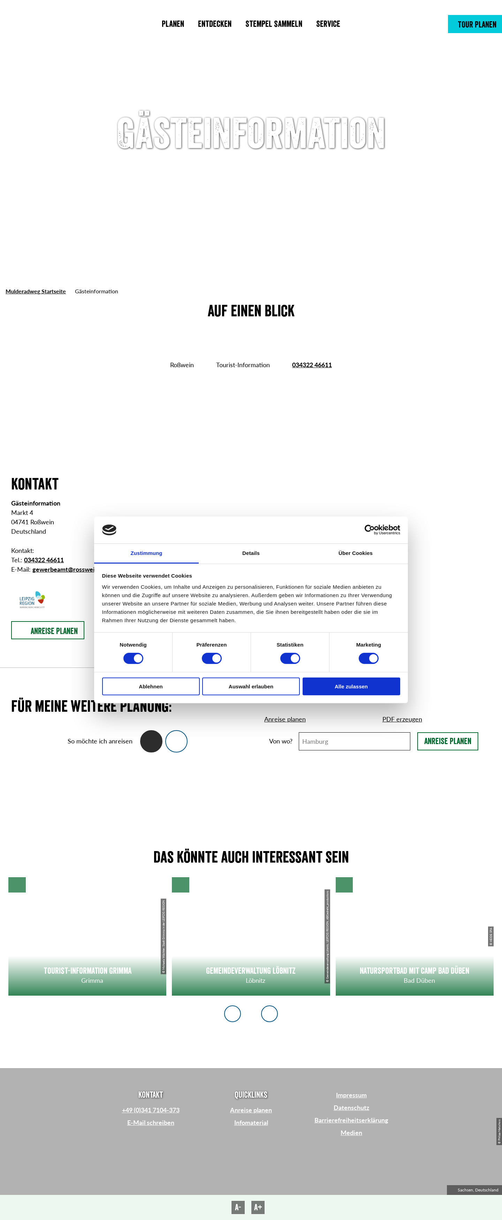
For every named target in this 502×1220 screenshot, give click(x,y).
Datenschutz (351, 1107)
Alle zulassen (351, 686)
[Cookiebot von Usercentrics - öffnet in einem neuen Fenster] (369, 530)
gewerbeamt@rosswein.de (69, 569)
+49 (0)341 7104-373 (151, 1110)
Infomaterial (251, 1122)
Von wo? (280, 741)
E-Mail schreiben (150, 1122)
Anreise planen (447, 741)
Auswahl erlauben (251, 686)
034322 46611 (312, 365)
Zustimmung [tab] (146, 553)
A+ (258, 1207)
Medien (351, 1132)
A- (238, 1207)
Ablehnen (150, 686)
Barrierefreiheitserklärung (351, 1120)
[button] (475, 24)
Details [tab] (251, 553)
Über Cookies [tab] (356, 553)
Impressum (351, 1095)
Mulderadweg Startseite (36, 291)
